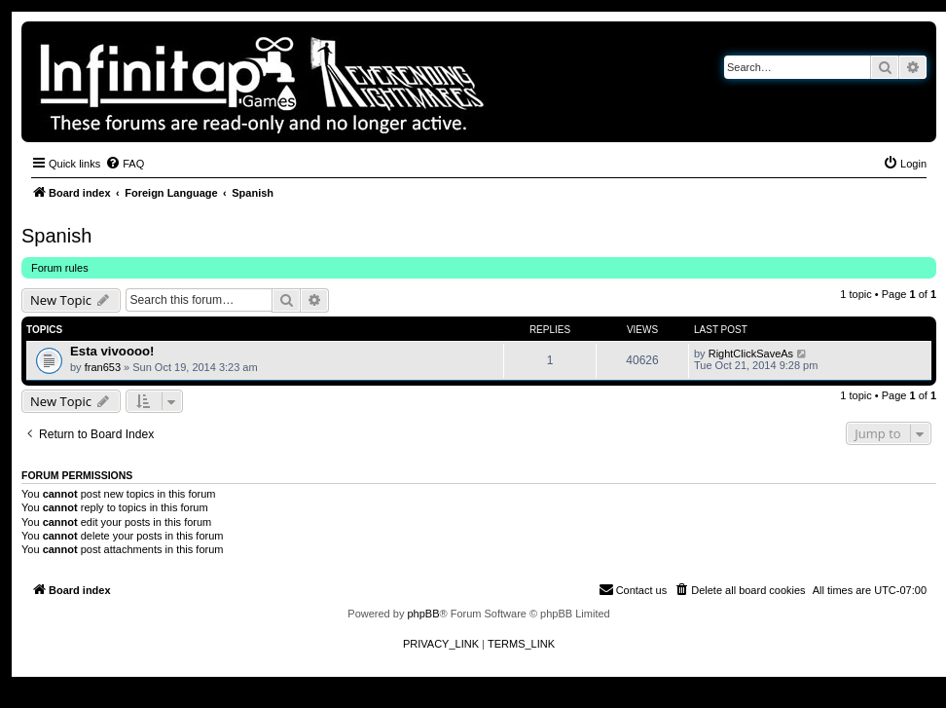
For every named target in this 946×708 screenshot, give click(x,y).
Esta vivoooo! (112, 351)
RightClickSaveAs (751, 353)
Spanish (56, 235)
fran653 (103, 367)
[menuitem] (124, 163)
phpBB (423, 613)
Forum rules (60, 268)
